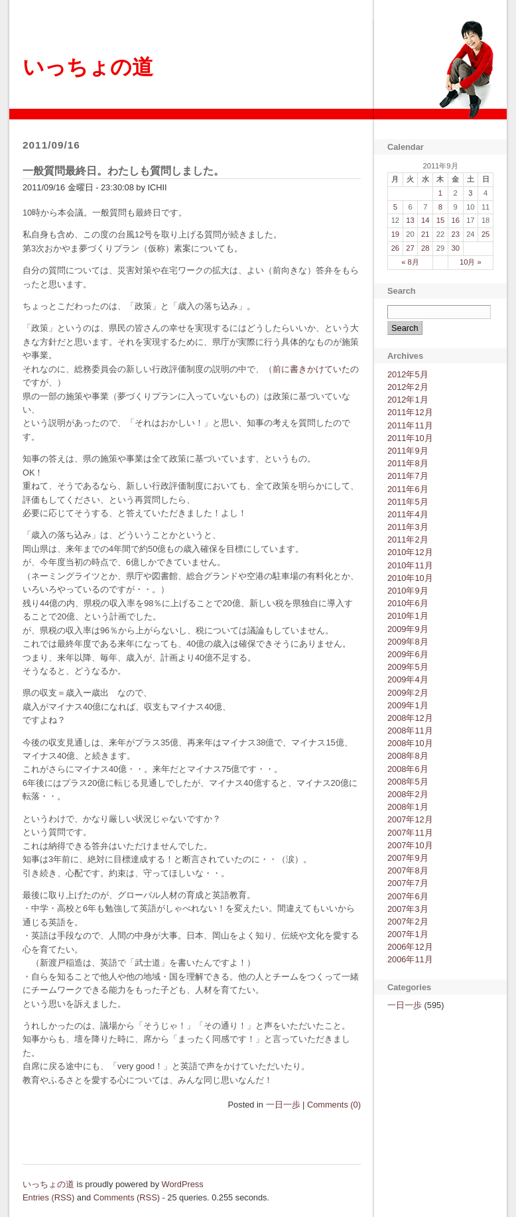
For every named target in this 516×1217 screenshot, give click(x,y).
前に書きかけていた (311, 369)
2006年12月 (410, 947)
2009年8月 (407, 642)
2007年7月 (407, 883)
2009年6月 (407, 654)
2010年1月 (407, 616)
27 (410, 248)
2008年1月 (407, 807)
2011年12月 (410, 412)
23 (455, 234)
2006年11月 (410, 959)
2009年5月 (407, 667)
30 (455, 248)
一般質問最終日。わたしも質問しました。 (123, 170)
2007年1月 (407, 934)
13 (410, 220)
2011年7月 (407, 476)
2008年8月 (407, 756)
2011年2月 (407, 539)
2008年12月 (410, 718)
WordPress (183, 1184)
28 (425, 248)
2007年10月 (410, 845)
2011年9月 (407, 451)
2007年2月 (407, 922)
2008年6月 (407, 769)
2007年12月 (410, 819)
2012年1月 (407, 400)
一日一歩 (283, 1105)
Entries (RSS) (48, 1197)
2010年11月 (410, 565)
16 (455, 220)
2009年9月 (407, 629)
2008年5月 (407, 782)
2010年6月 (407, 603)
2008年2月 (407, 794)
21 (425, 234)
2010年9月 (407, 591)
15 (440, 220)
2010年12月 (410, 552)
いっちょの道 (88, 67)
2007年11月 (410, 833)
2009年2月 (407, 693)
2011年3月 (407, 527)
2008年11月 (410, 731)
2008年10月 (410, 743)
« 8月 (410, 262)
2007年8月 (407, 870)
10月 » (471, 262)
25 (485, 234)
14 (425, 220)
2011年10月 (410, 438)
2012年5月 (407, 374)
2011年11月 (410, 425)
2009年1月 (407, 705)
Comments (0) (334, 1105)
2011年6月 (407, 489)
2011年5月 (407, 502)
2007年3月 (407, 909)
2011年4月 (407, 514)
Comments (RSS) (127, 1197)
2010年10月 (410, 578)
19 (395, 234)
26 (395, 248)
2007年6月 (407, 896)
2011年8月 (407, 463)
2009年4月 (407, 679)
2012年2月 (407, 387)
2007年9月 (407, 858)
